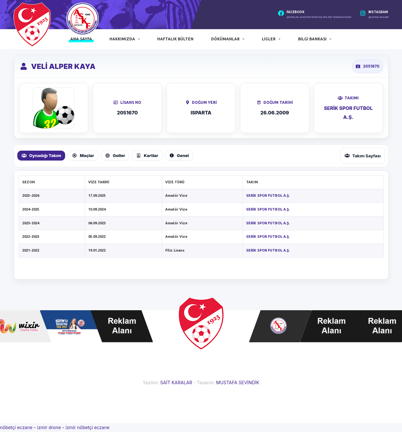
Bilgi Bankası (312, 39)
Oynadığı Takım (41, 155)
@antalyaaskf (378, 17)
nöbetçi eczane (16, 427)
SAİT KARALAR (176, 382)
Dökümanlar (225, 39)
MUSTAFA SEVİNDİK (237, 382)
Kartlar (147, 155)
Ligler (269, 39)
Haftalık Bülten (175, 39)
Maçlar (83, 155)
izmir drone (49, 427)
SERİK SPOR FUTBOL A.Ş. (268, 195)
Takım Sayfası (363, 155)
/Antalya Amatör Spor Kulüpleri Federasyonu (319, 17)
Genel (179, 155)
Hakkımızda (122, 39)
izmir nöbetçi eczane (87, 427)
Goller (115, 155)
